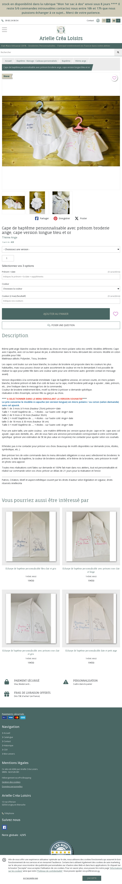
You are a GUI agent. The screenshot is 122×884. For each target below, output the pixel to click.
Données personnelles (12, 786)
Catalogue (7, 737)
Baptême (66, 61)
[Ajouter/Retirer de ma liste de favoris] (115, 314)
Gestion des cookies (11, 782)
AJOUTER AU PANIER (55, 314)
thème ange (80, 61)
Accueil (8, 61)
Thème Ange (9, 237)
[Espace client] (98, 20)
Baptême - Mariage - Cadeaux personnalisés (37, 61)
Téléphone (8, 813)
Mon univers (8, 753)
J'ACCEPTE (91, 878)
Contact (90, 20)
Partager (42, 218)
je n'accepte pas (30, 878)
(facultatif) (61, 296)
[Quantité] (8, 258)
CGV (5, 749)
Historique (7, 745)
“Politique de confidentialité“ (50, 871)
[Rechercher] (118, 52)
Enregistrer (62, 218)
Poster (81, 218)
